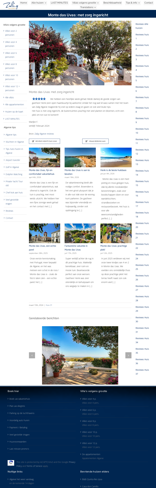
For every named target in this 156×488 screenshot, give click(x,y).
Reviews (9, 210)
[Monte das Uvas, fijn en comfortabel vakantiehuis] (44, 157)
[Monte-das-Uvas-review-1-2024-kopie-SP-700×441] (80, 53)
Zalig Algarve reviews (44, 133)
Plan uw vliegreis (17, 406)
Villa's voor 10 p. (89, 432)
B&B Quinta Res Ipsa (92, 479)
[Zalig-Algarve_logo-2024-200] (10, 2)
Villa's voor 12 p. (89, 443)
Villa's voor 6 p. (89, 409)
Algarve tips (11, 134)
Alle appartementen (14, 104)
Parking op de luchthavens (21, 413)
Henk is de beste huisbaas (113, 170)
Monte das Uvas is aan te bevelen (77, 172)
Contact (9, 217)
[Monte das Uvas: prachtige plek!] (116, 233)
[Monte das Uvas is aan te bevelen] (80, 157)
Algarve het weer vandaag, (21, 479)
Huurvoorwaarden (17, 441)
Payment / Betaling (18, 427)
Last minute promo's (19, 448)
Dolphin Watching (14, 174)
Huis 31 (49, 305)
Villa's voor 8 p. (89, 421)
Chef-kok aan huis (14, 192)
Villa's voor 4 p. (89, 398)
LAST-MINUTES (12, 118)
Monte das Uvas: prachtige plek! (113, 248)
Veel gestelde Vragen (19, 434)
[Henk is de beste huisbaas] (116, 157)
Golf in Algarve (12, 167)
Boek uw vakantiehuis (19, 398)
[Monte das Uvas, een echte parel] (44, 233)
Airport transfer (13, 160)
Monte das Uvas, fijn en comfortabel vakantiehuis (41, 172)
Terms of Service (34, 466)
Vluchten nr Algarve (15, 141)
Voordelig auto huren (19, 420)
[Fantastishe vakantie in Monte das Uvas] (80, 233)
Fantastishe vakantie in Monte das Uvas (76, 248)
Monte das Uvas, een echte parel (42, 248)
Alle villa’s (9, 97)
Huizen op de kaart (14, 111)
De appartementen (91, 454)
